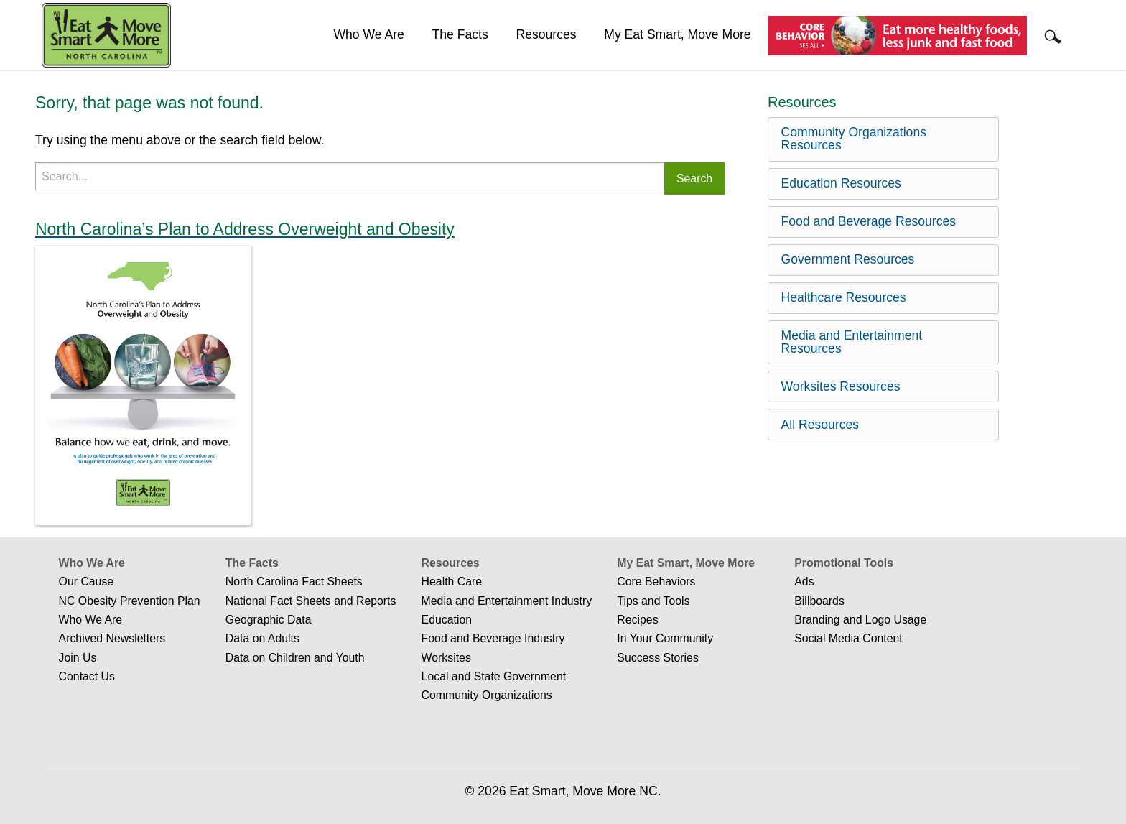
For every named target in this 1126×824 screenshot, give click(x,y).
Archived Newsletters (112, 638)
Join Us (78, 658)
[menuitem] (369, 35)
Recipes (637, 620)
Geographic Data (268, 620)
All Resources (820, 424)
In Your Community (665, 638)
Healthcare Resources (843, 297)
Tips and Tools (653, 601)
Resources (546, 34)
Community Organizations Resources (853, 138)
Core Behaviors (656, 581)
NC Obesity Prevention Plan (129, 601)
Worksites (446, 658)
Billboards (819, 601)
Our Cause (86, 581)
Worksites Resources (841, 386)
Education (447, 620)
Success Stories (657, 658)
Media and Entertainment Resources (852, 342)
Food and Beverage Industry (493, 638)
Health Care (452, 581)
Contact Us (87, 676)
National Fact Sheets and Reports (310, 601)
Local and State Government (494, 676)
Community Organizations (487, 695)
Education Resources (841, 183)
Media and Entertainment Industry (507, 601)
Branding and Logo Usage (860, 620)
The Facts (460, 34)
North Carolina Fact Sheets (294, 581)
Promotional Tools (843, 563)
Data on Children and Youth (295, 658)
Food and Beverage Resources (869, 221)
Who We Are (368, 34)
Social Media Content (848, 638)
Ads (804, 581)
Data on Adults (262, 638)
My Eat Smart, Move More (677, 34)
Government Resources (848, 259)
